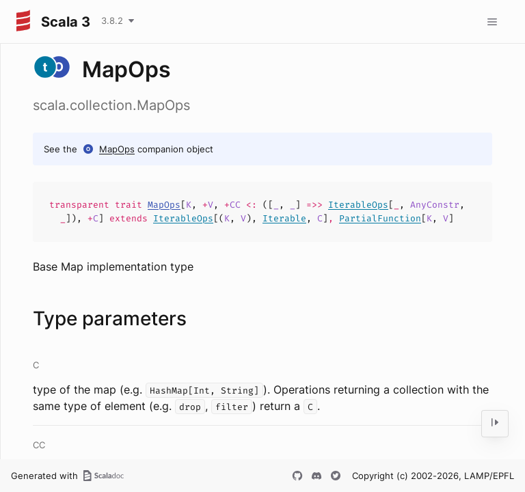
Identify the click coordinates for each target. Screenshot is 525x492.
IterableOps (358, 204)
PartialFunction (380, 218)
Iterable (284, 218)
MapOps (117, 149)
